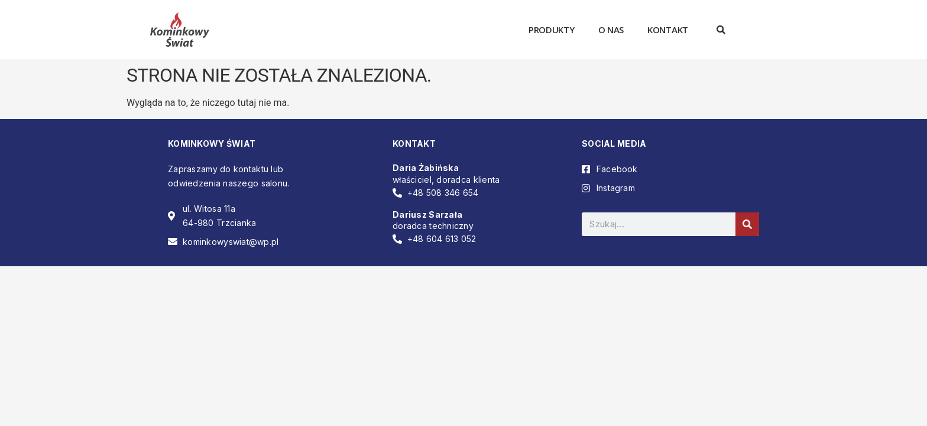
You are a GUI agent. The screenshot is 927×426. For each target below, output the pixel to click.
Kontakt (667, 30)
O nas (611, 30)
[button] (721, 29)
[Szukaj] (747, 224)
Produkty (552, 30)
